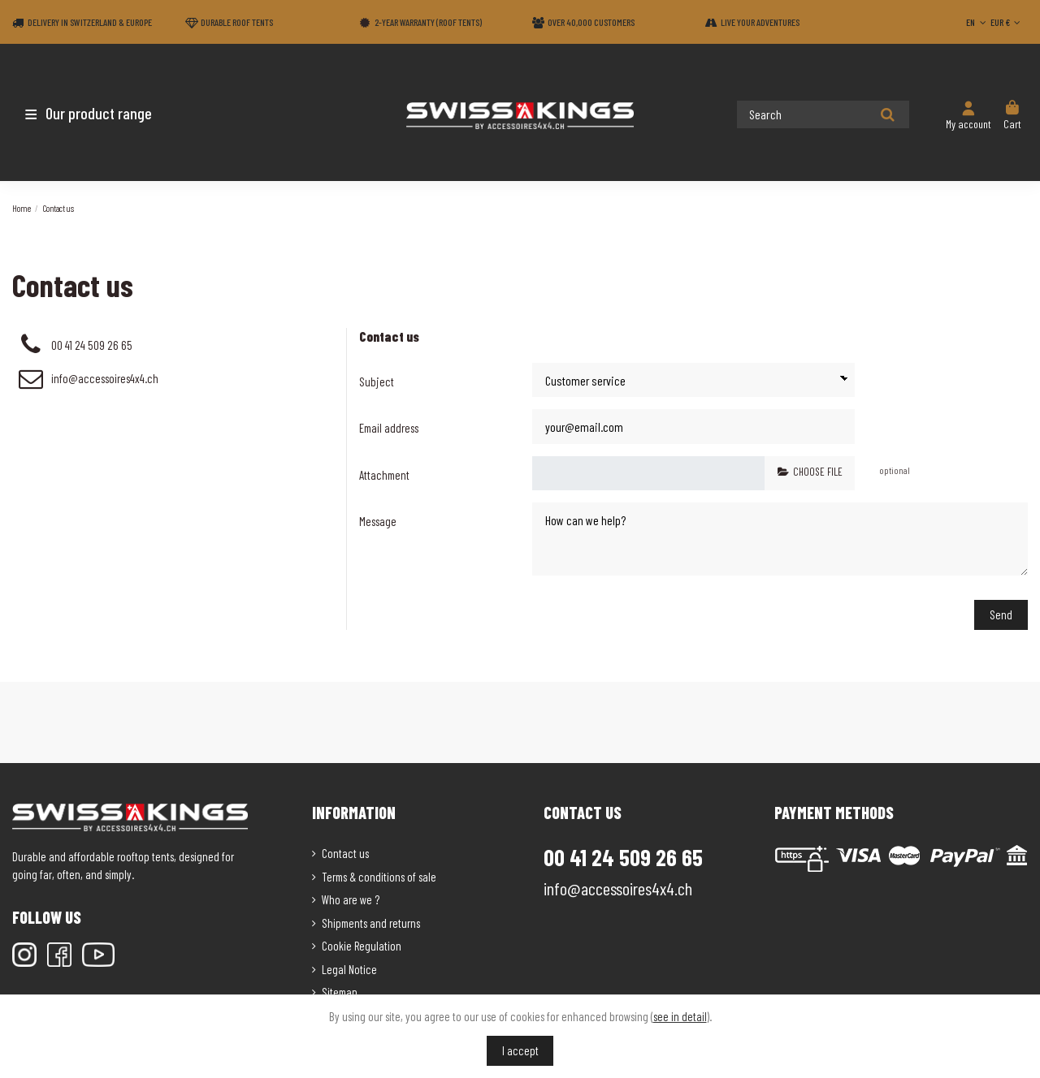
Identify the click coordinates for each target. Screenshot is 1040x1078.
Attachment (384, 474)
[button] (107, 113)
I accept (520, 1050)
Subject (376, 381)
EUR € (1007, 22)
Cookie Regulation (361, 941)
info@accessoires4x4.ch (104, 378)
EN (977, 22)
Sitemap (340, 988)
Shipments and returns (371, 919)
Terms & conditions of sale (379, 872)
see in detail (680, 1016)
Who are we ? (350, 895)
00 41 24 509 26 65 (91, 345)
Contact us (345, 849)
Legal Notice (349, 965)
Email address (388, 427)
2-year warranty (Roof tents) (428, 22)
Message (377, 520)
